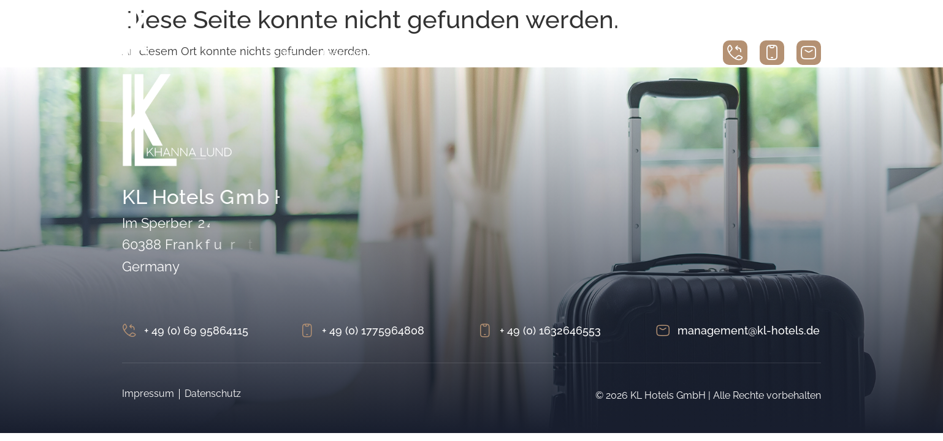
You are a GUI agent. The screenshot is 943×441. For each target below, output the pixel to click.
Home (281, 53)
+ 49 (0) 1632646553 (550, 330)
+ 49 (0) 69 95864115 (196, 330)
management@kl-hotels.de (749, 330)
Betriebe (527, 53)
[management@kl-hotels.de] (662, 330)
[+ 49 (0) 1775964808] (307, 330)
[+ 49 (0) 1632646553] (485, 330)
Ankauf (587, 53)
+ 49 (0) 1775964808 (373, 330)
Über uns (340, 53)
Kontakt (645, 53)
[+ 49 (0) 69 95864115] (129, 330)
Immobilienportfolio (435, 53)
